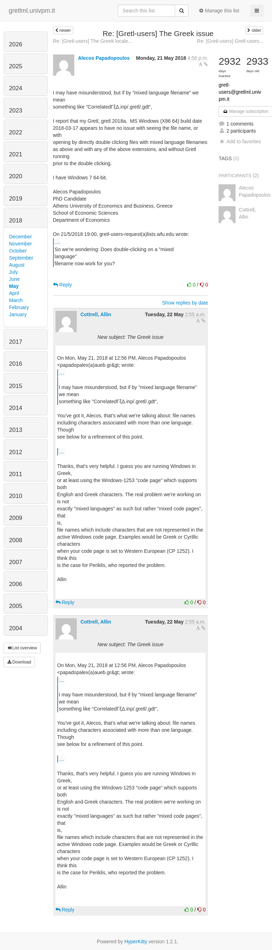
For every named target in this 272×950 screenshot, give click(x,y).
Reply (62, 285)
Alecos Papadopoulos (103, 58)
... (57, 241)
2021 (15, 154)
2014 (15, 408)
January (18, 314)
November (20, 244)
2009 (15, 518)
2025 (15, 66)
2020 (15, 176)
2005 (15, 606)
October (18, 251)
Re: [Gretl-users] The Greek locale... (93, 41)
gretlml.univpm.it (32, 10)
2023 (15, 110)
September (21, 258)
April (14, 293)
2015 (15, 386)
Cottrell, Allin (95, 314)
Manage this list (219, 10)
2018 (15, 220)
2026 (15, 44)
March (16, 300)
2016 (15, 363)
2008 (15, 540)
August (17, 265)
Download (19, 662)
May (14, 286)
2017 (15, 341)
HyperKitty (136, 941)
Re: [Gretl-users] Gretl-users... (230, 41)
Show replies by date (185, 303)
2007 (15, 562)
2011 (15, 474)
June (14, 279)
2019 (15, 198)
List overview (22, 647)
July (13, 272)
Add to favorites (240, 141)
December (20, 236)
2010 (15, 496)
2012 (15, 452)
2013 (15, 430)
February (19, 307)
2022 (15, 132)
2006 (15, 584)
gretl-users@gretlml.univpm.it (240, 92)
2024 (15, 88)
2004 (15, 628)
